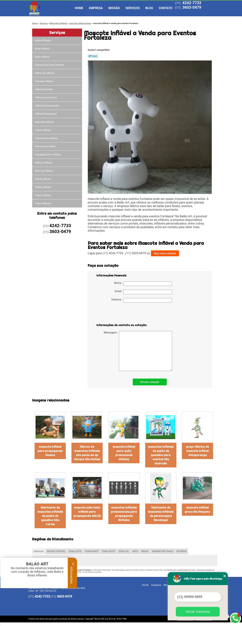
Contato (165, 8)
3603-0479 (191, 7)
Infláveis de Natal (44, 89)
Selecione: (39, 551)
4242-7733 (191, 3)
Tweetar (93, 56)
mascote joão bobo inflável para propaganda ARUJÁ (87, 512)
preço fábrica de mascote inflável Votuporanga (197, 451)
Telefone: (141, 300)
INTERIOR (181, 551)
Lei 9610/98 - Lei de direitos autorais (86, 572)
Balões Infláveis (43, 40)
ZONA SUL (124, 551)
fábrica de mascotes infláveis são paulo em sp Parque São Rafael (87, 453)
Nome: (143, 283)
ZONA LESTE (75, 551)
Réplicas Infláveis (44, 162)
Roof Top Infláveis (44, 171)
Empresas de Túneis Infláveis (50, 65)
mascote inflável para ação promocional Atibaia (124, 453)
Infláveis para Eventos (46, 97)
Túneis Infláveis (43, 203)
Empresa (96, 8)
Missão (114, 8)
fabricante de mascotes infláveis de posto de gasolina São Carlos (50, 516)
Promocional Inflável (45, 146)
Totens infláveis (43, 195)
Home (79, 8)
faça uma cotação (165, 253)
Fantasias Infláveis (44, 81)
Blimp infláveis (42, 48)
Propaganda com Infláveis (48, 154)
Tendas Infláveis (43, 187)
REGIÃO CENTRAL (56, 551)
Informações (72, 573)
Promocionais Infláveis (46, 138)
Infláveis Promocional (46, 114)
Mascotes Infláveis (44, 122)
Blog (149, 8)
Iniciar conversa (198, 611)
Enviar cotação (149, 381)
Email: (143, 292)
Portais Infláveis (43, 130)
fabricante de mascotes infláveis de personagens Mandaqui (161, 514)
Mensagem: (138, 351)
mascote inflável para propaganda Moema (50, 451)
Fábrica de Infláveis (45, 73)
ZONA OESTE (108, 551)
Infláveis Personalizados (47, 105)
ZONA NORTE (92, 551)
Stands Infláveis (43, 179)
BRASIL (145, 551)
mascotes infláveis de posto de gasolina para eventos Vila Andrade (161, 455)
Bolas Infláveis (42, 57)
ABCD (135, 551)
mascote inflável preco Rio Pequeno (197, 509)
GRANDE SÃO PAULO (162, 551)
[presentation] (120, 313)
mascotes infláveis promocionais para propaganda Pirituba (124, 514)
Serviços (133, 8)
